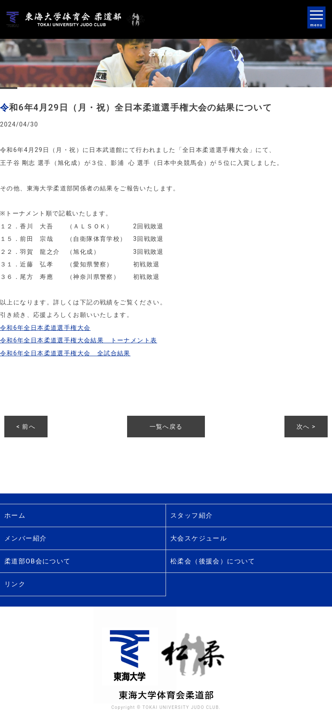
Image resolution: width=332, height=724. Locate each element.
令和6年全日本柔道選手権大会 (45, 327)
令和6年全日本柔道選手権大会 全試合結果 (65, 353)
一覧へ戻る (166, 426)
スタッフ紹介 (191, 515)
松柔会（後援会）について (212, 561)
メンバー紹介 (25, 538)
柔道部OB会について (37, 561)
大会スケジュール (198, 538)
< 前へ (25, 426)
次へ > (306, 426)
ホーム (15, 515)
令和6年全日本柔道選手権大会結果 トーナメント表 (78, 340)
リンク (15, 584)
